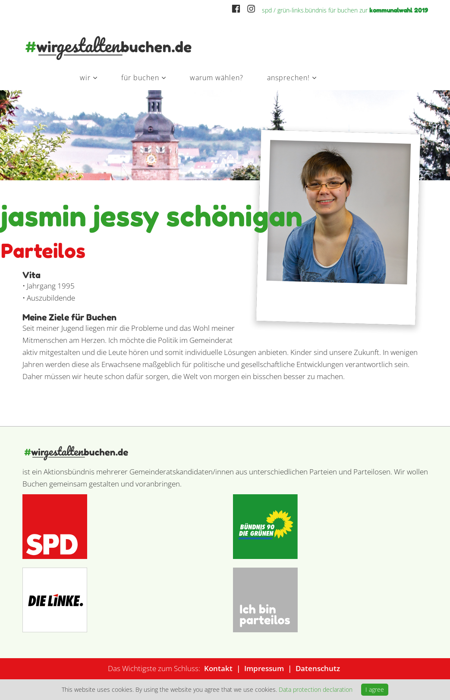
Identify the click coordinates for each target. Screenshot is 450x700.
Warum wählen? (216, 77)
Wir (85, 77)
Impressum (264, 668)
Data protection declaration (315, 689)
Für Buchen (140, 77)
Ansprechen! (288, 77)
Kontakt (218, 668)
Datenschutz (318, 668)
